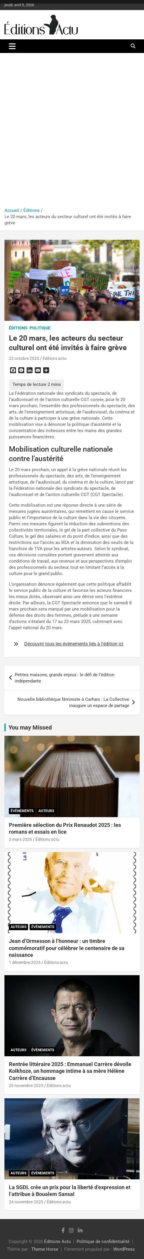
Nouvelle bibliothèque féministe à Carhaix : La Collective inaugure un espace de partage (73, 702)
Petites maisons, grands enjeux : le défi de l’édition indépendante (64, 678)
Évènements (22, 811)
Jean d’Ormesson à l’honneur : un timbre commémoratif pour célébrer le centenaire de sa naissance (66, 948)
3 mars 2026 (20, 839)
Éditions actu (55, 358)
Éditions (18, 328)
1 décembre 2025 (25, 962)
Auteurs (46, 811)
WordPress (124, 1249)
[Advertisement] (72, 132)
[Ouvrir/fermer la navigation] (12, 46)
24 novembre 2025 (26, 1202)
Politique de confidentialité (103, 1241)
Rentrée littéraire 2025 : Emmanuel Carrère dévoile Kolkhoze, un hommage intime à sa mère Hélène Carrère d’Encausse (70, 1071)
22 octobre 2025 (24, 358)
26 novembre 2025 (26, 1085)
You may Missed (30, 727)
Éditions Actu (57, 1241)
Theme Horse (44, 1249)
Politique (40, 328)
